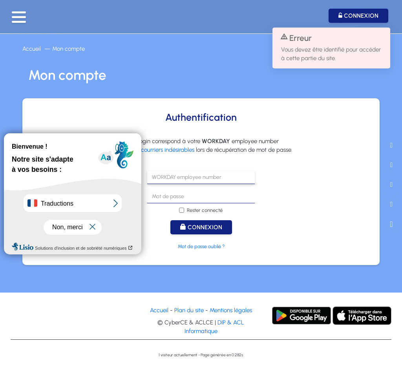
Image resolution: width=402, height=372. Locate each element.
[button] (19, 17)
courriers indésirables (167, 149)
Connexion (201, 227)
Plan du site (189, 310)
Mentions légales (231, 310)
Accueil (31, 48)
